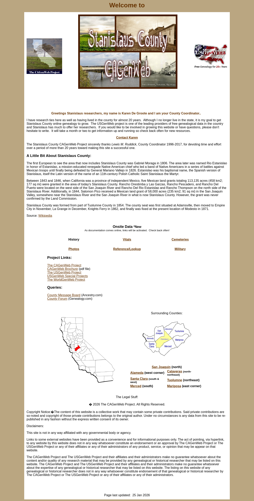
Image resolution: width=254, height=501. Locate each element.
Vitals (127, 239)
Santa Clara (139, 378)
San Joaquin (161, 367)
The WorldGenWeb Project (66, 279)
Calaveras (174, 371)
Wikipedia (45, 215)
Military (180, 249)
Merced (135, 386)
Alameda (137, 372)
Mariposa (174, 386)
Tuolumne (174, 380)
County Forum (57, 298)
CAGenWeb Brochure (62, 269)
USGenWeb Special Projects (67, 276)
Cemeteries (180, 239)
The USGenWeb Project (64, 272)
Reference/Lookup (127, 249)
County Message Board (63, 295)
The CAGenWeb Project (64, 265)
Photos (73, 249)
